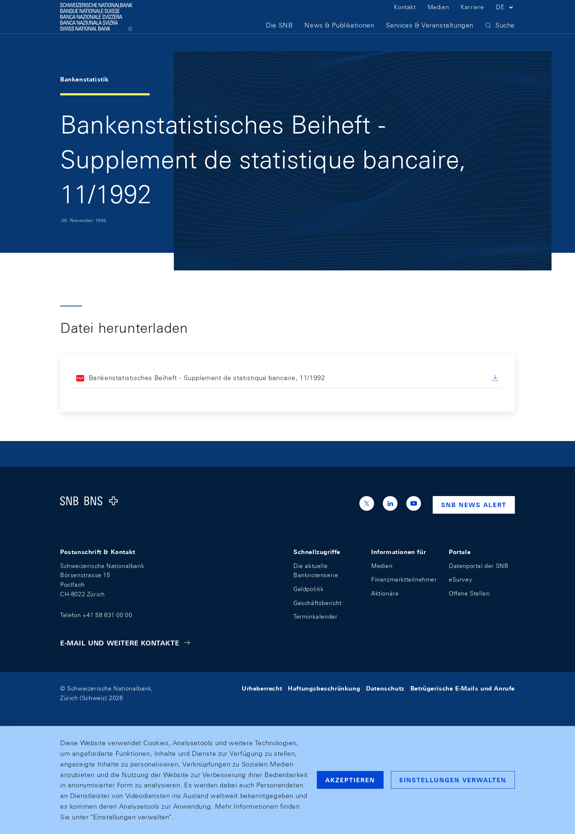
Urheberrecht (262, 688)
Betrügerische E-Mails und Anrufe (462, 688)
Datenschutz (385, 688)
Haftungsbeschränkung (324, 688)
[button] (505, 17)
